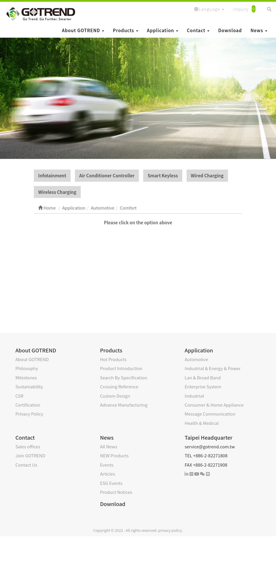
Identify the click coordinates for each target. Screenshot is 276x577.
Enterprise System (203, 387)
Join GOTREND (30, 456)
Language (209, 9)
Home (47, 208)
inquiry (244, 8)
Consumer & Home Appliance (214, 405)
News (259, 30)
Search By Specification (123, 378)
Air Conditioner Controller (107, 176)
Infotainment (52, 176)
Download (230, 30)
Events (106, 465)
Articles (107, 474)
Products (125, 30)
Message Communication (210, 414)
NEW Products (114, 456)
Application (162, 30)
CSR (19, 396)
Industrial (194, 396)
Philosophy (26, 368)
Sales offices (27, 447)
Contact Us (26, 465)
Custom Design (115, 396)
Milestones (26, 378)
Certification (27, 405)
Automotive (196, 359)
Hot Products (113, 359)
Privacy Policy (29, 414)
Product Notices (116, 492)
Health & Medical (201, 423)
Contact (198, 30)
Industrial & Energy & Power (212, 368)
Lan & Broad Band (203, 378)
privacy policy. (170, 530)
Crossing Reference (119, 387)
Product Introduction (121, 368)
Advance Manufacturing (124, 405)
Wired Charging (207, 176)
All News (108, 447)
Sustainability (29, 387)
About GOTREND (83, 30)
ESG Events (111, 483)
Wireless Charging (57, 192)
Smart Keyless (163, 176)
